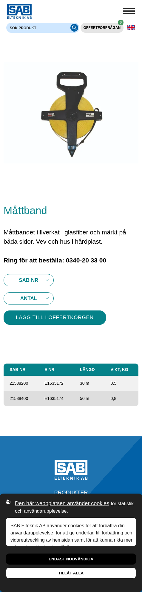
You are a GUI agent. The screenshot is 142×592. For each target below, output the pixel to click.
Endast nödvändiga (71, 559)
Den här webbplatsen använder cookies (62, 503)
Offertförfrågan (104, 26)
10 (29, 298)
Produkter (71, 493)
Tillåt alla (71, 573)
